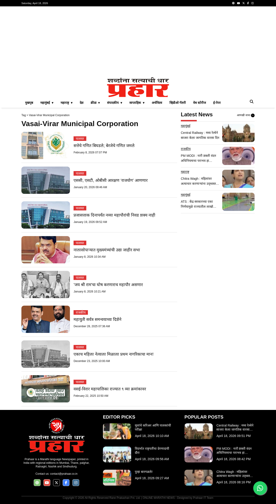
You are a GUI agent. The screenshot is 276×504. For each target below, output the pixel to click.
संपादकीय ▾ (114, 103)
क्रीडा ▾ (95, 103)
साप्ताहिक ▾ (136, 103)
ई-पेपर (217, 103)
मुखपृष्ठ (29, 103)
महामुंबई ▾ (46, 103)
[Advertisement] (138, 42)
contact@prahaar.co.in (63, 473)
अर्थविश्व (157, 103)
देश (81, 103)
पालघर (80, 138)
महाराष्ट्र (185, 172)
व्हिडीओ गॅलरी (177, 103)
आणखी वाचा (246, 115)
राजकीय (81, 312)
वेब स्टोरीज (199, 103)
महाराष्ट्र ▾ (66, 103)
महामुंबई (185, 126)
